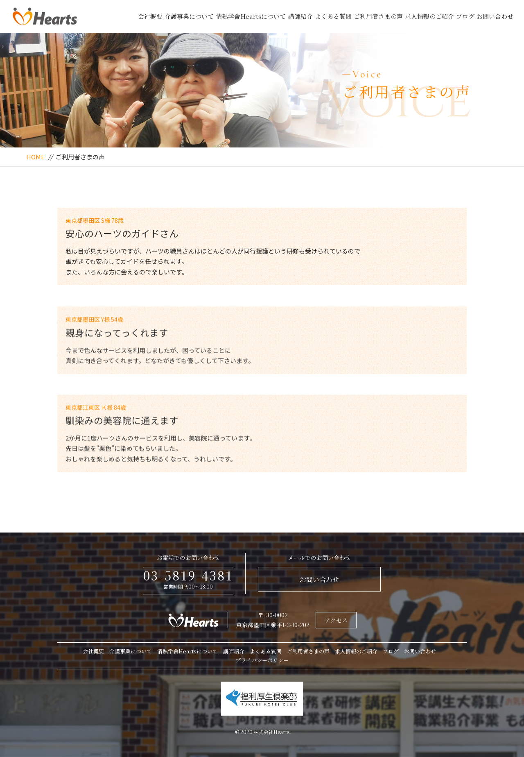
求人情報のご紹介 (429, 16)
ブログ (465, 16)
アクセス (336, 620)
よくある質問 (333, 16)
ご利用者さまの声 (378, 16)
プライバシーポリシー (262, 660)
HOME (35, 156)
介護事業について (189, 16)
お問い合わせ (495, 16)
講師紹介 (300, 16)
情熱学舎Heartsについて (251, 16)
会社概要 (150, 16)
